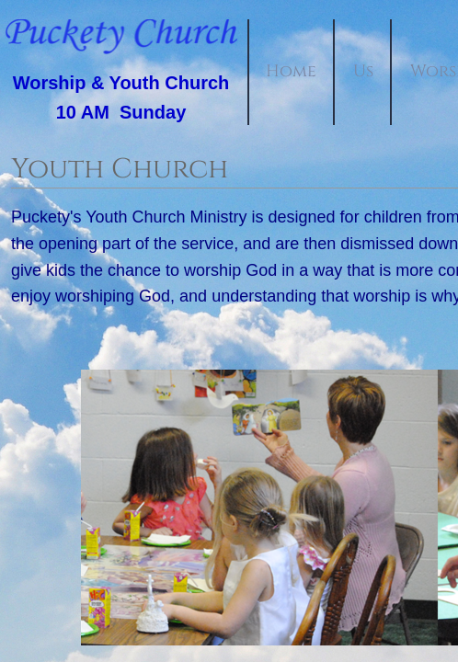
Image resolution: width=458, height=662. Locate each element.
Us (363, 71)
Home (291, 71)
